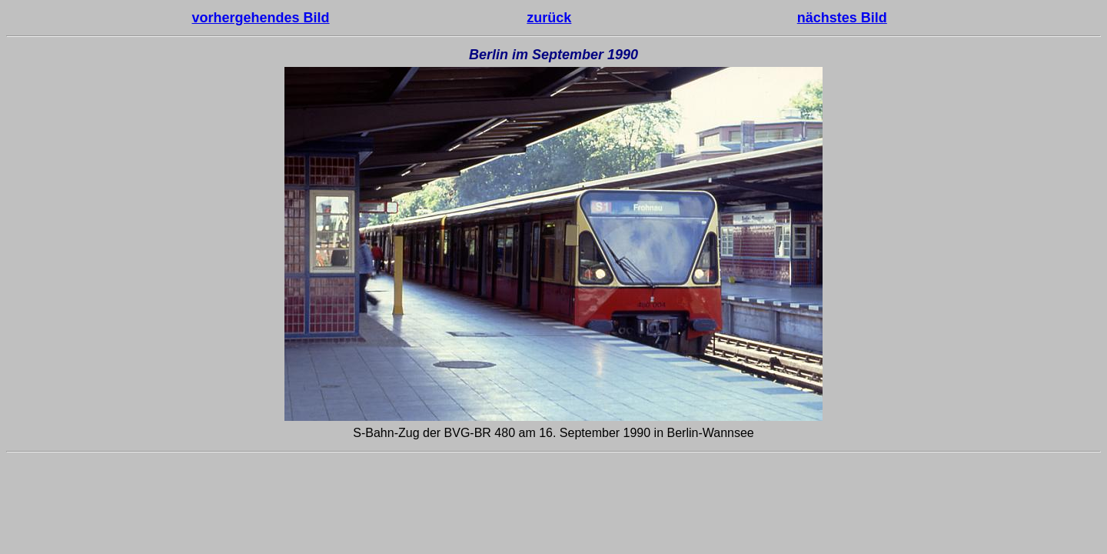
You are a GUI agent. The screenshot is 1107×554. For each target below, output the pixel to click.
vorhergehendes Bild (261, 17)
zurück (549, 17)
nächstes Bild (842, 17)
